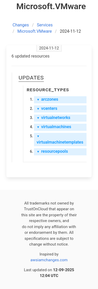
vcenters (47, 108)
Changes (21, 24)
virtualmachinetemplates (60, 139)
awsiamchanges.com (48, 260)
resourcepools (52, 151)
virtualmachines (54, 126)
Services (45, 24)
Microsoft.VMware (35, 31)
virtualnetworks (53, 117)
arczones (47, 99)
